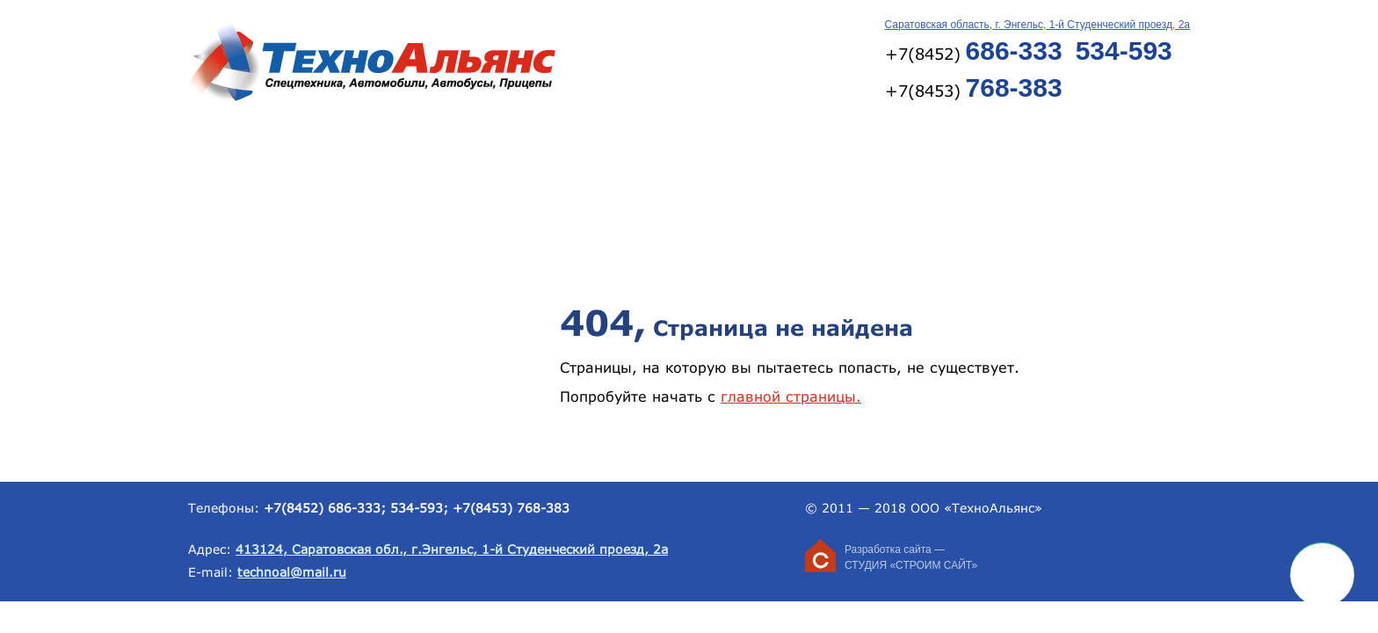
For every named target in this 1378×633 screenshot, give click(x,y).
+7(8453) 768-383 (511, 507)
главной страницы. (791, 396)
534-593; (419, 507)
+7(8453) (974, 87)
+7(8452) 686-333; (325, 507)
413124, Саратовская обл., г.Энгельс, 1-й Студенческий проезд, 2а (452, 549)
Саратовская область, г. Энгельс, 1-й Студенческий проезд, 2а (1037, 24)
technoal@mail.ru (291, 571)
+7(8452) (974, 50)
